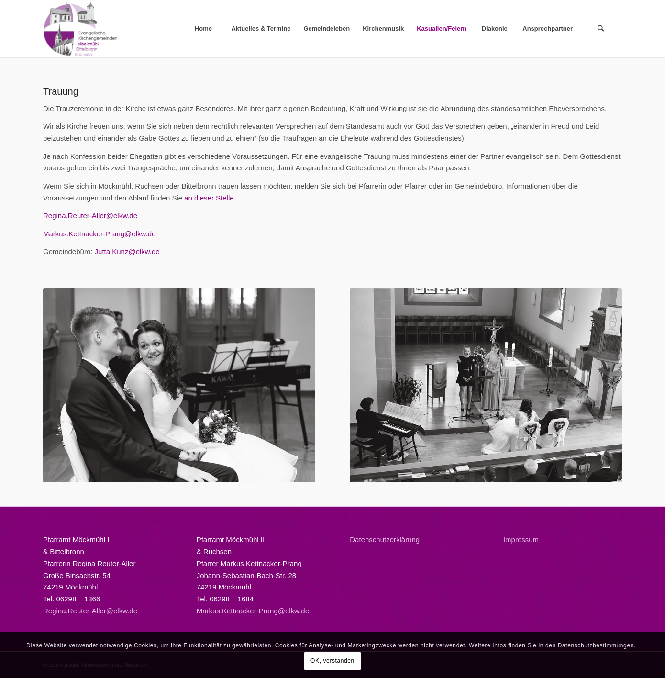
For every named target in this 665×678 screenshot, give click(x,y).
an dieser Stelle (208, 198)
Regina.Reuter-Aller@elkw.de (90, 215)
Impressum (521, 539)
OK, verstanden (332, 660)
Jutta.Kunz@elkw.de (127, 251)
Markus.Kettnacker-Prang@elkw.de (99, 234)
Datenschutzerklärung (385, 539)
